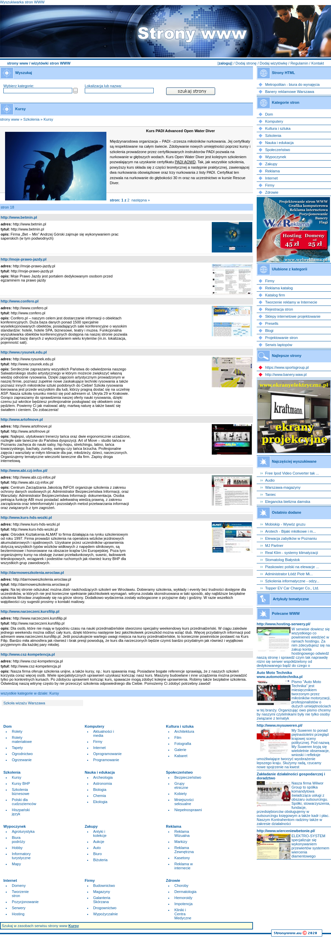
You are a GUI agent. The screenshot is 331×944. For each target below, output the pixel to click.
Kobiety (180, 794)
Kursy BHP (21, 783)
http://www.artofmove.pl (22, 419)
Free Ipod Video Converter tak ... (292, 473)
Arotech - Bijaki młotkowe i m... (290, 531)
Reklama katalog (279, 288)
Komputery (274, 121)
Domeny (19, 886)
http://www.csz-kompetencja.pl (28, 654)
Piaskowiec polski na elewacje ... (292, 567)
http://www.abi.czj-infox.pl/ (24, 470)
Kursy (48, 119)
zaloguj (225, 63)
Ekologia (100, 802)
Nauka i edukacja (279, 143)
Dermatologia (185, 892)
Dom (269, 114)
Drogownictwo (105, 908)
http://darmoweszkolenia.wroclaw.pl (32, 573)
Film (177, 737)
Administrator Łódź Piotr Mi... (289, 574)
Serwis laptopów (278, 345)
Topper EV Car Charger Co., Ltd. (292, 588)
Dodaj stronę (245, 63)
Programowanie (106, 760)
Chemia (99, 796)
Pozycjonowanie (25, 902)
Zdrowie (271, 192)
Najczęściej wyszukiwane (294, 461)
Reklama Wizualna (181, 833)
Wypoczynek (275, 157)
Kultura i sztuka (277, 128)
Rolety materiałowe (22, 739)
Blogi (269, 331)
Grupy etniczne (181, 785)
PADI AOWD (185, 162)
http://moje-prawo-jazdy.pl (23, 259)
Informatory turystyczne (21, 856)
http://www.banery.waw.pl (286, 374)
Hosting (18, 914)
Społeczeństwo (277, 150)
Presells (271, 323)
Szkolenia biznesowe (20, 792)
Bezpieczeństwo (187, 777)
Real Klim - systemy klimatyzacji (291, 553)
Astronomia (102, 783)
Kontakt (317, 63)
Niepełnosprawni (188, 810)
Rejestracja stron (279, 309)
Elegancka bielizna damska (287, 502)
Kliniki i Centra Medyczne (182, 914)
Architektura (184, 731)
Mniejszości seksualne (184, 802)
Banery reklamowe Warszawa (289, 92)
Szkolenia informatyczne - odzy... (292, 581)
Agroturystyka (23, 831)
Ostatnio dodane (286, 512)
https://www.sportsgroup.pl (287, 367)
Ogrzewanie (22, 760)
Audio (270, 480)
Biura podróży (18, 840)
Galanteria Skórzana (101, 900)
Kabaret (180, 756)
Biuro (97, 854)
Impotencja (183, 904)
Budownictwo (104, 886)
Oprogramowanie (107, 754)
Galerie (180, 750)
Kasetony (182, 858)
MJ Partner (274, 545)
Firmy (98, 742)
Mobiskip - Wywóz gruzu (285, 524)
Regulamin (299, 63)
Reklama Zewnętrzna (184, 850)
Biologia (99, 790)
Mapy (16, 864)
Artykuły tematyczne (291, 599)
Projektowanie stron (281, 338)
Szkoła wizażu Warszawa (24, 703)
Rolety (17, 731)
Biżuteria (100, 860)
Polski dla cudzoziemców (24, 802)
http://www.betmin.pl (19, 217)
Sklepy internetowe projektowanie (293, 316)
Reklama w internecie (183, 866)
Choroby (181, 886)
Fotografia (182, 744)
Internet (99, 748)
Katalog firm (275, 295)
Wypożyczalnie (105, 914)
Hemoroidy (183, 898)
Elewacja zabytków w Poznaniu (291, 538)
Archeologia (103, 777)
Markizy (180, 842)
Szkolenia (31, 119)
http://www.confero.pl (20, 301)
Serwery (18, 908)
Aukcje (98, 842)
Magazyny (101, 892)
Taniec (270, 494)
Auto (97, 848)
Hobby (17, 848)
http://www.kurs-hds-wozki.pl (26, 517)
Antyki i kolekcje (100, 833)
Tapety (17, 748)
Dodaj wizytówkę (273, 63)
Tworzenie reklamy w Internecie (291, 302)
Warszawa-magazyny (283, 487)
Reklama (272, 171)
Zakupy (271, 164)
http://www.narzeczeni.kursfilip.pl (30, 611)
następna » (140, 200)
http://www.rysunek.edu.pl (24, 352)
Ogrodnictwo (22, 754)
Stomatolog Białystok (282, 560)
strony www (17, 63)
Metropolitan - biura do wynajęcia (292, 84)
